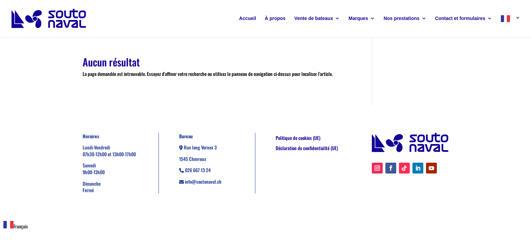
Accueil (247, 18)
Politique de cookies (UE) (298, 138)
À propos (275, 18)
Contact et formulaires (460, 18)
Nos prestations (402, 18)
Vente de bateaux (313, 18)
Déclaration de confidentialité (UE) (307, 148)
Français (15, 226)
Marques (358, 18)
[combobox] (15, 225)
